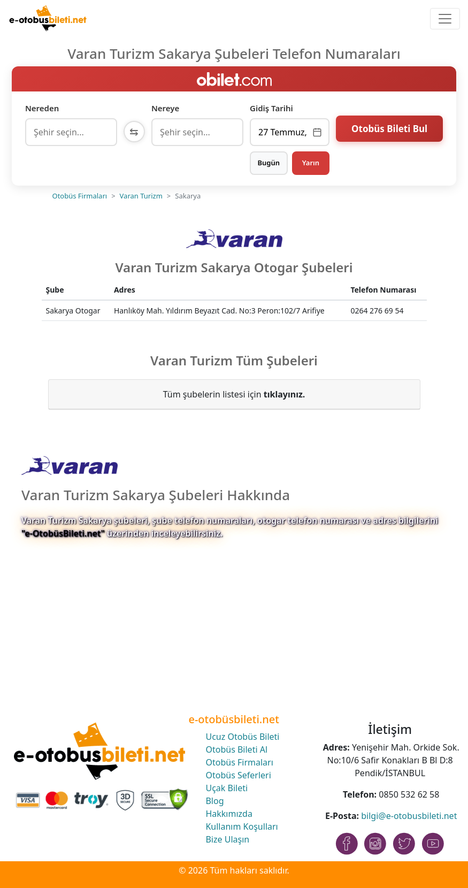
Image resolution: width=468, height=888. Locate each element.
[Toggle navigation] (445, 18)
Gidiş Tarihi (271, 108)
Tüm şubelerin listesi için (234, 394)
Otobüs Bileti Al (236, 749)
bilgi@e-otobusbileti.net (409, 816)
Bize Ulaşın (227, 839)
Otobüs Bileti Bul (389, 131)
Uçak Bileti (226, 788)
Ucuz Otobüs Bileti (242, 736)
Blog (214, 801)
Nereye (165, 108)
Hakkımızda (228, 814)
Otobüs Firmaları (80, 196)
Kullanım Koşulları (241, 826)
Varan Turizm (141, 196)
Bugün (268, 162)
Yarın (310, 162)
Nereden (42, 108)
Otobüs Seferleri (238, 775)
